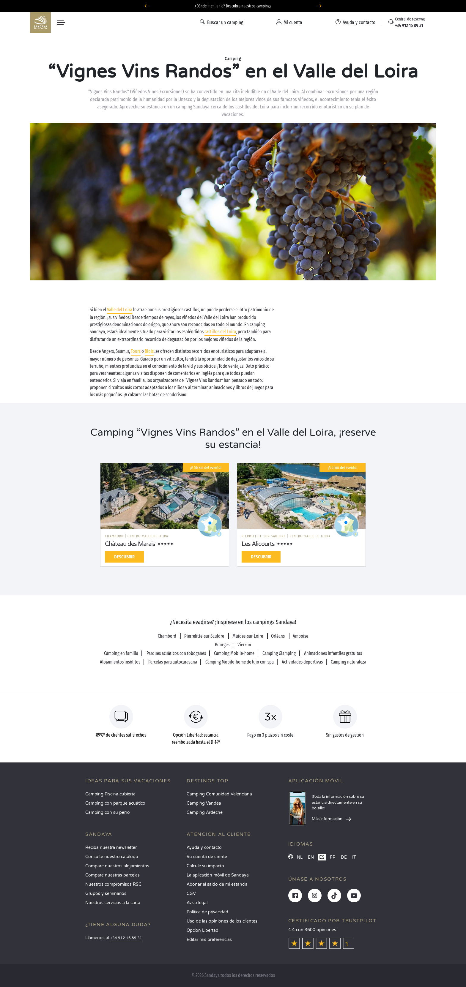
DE (344, 857)
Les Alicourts (258, 544)
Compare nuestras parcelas (112, 875)
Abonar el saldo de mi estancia (217, 884)
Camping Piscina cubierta (110, 794)
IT (354, 857)
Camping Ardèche (205, 812)
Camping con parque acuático (115, 803)
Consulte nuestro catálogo (111, 856)
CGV (191, 893)
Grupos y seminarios (105, 893)
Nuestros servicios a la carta (112, 902)
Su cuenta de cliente (207, 856)
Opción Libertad (202, 930)
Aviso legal (197, 902)
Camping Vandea (204, 803)
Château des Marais (130, 544)
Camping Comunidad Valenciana (219, 794)
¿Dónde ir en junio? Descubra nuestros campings (233, 6)
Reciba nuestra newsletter (111, 847)
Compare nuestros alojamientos (117, 865)
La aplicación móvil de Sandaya (218, 875)
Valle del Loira (119, 309)
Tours (136, 351)
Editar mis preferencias (209, 939)
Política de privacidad (207, 912)
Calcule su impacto (205, 865)
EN (311, 857)
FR (333, 857)
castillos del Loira (220, 331)
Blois (149, 351)
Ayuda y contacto (204, 847)
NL (300, 857)
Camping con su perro (107, 812)
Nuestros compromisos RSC (113, 884)
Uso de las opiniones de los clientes (222, 921)
